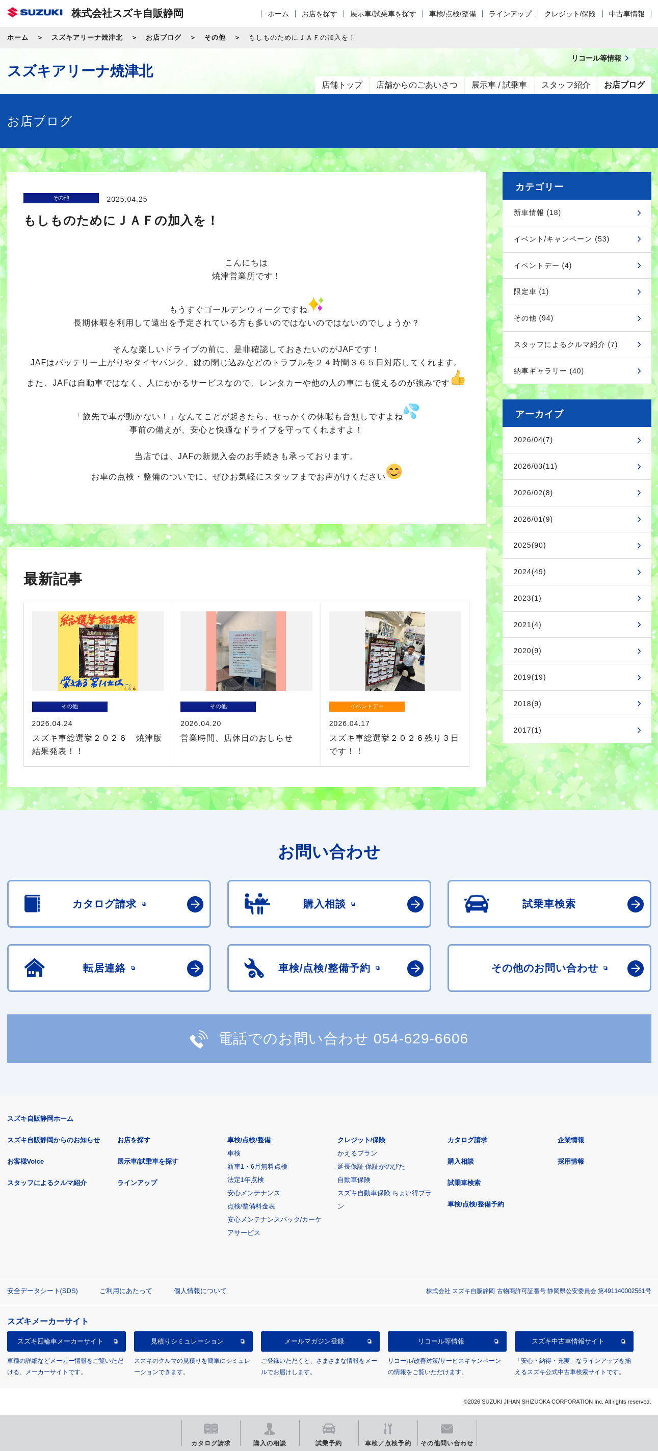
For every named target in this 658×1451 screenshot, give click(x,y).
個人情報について (200, 1291)
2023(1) (528, 598)
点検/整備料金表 (251, 1206)
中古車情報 (627, 13)
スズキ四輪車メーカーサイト (60, 1341)
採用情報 (571, 1161)
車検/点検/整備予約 (476, 1204)
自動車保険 (354, 1180)
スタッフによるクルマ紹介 (47, 1183)
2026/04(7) (534, 440)
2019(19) (530, 677)
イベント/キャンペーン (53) (562, 239)
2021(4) (528, 625)
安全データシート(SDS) (42, 1291)
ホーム (278, 13)
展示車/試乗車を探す (383, 13)
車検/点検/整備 (452, 13)
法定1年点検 (245, 1180)
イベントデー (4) (543, 265)
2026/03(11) (536, 466)
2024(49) (530, 572)
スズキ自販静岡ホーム (40, 1118)
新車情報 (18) (538, 212)
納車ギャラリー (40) (549, 371)
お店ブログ (163, 37)
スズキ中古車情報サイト (568, 1341)
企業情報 (571, 1140)
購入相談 (461, 1161)
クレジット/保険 (570, 13)
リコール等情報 (441, 1341)
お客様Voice (25, 1161)
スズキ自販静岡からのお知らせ (53, 1140)
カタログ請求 (467, 1140)
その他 (215, 37)
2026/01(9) (534, 519)
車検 (234, 1153)
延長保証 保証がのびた (371, 1166)
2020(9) (528, 651)
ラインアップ (510, 13)
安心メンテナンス (253, 1193)
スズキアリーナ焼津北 (87, 37)
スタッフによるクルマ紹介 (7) (566, 344)
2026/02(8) (534, 493)
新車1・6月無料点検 (257, 1166)
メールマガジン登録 (314, 1341)
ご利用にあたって (125, 1291)
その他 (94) (534, 318)
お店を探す (319, 13)
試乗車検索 (464, 1183)
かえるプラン (357, 1153)
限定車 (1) (531, 291)
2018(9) (528, 704)
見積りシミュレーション (187, 1341)
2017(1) (528, 730)
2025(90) (530, 545)
